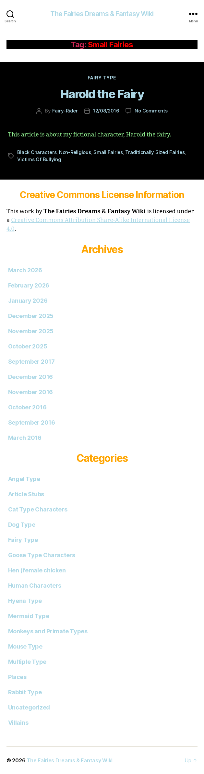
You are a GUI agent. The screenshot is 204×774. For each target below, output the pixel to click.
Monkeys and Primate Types (48, 631)
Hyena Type (25, 600)
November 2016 (30, 392)
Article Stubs (26, 494)
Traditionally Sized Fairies (155, 152)
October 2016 (27, 407)
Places (17, 677)
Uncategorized (29, 707)
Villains (18, 722)
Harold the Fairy (102, 94)
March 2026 (25, 270)
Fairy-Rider (65, 111)
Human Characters (35, 585)
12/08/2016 (106, 111)
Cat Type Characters (37, 509)
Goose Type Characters (41, 555)
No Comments (151, 111)
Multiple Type (27, 661)
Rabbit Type (25, 692)
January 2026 (28, 300)
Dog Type (21, 524)
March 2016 (25, 437)
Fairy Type (102, 77)
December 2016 (30, 376)
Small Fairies (108, 152)
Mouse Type (25, 646)
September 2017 (31, 361)
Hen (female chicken (37, 570)
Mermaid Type (28, 616)
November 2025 (31, 331)
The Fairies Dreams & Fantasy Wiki (101, 13)
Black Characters (37, 152)
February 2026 (29, 285)
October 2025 (27, 346)
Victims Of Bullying (39, 159)
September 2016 (31, 422)
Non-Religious (75, 152)
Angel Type (24, 478)
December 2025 (31, 315)
